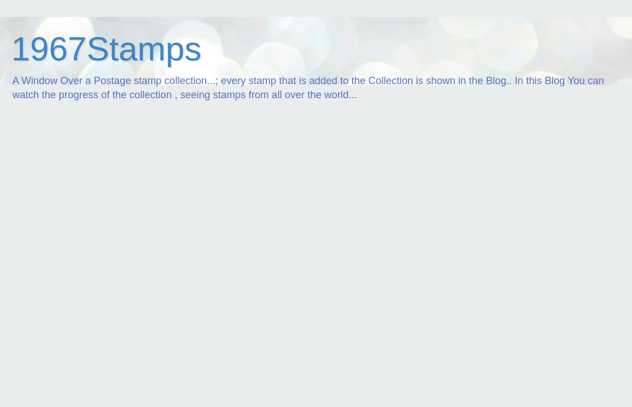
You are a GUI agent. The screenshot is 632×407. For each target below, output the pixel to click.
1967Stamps (106, 49)
